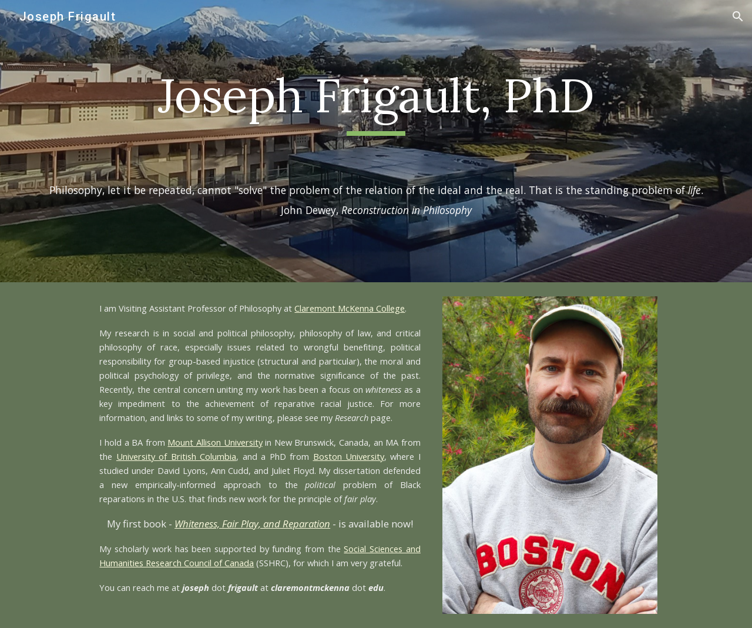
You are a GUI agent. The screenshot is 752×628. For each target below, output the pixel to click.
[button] (738, 16)
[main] (376, 101)
